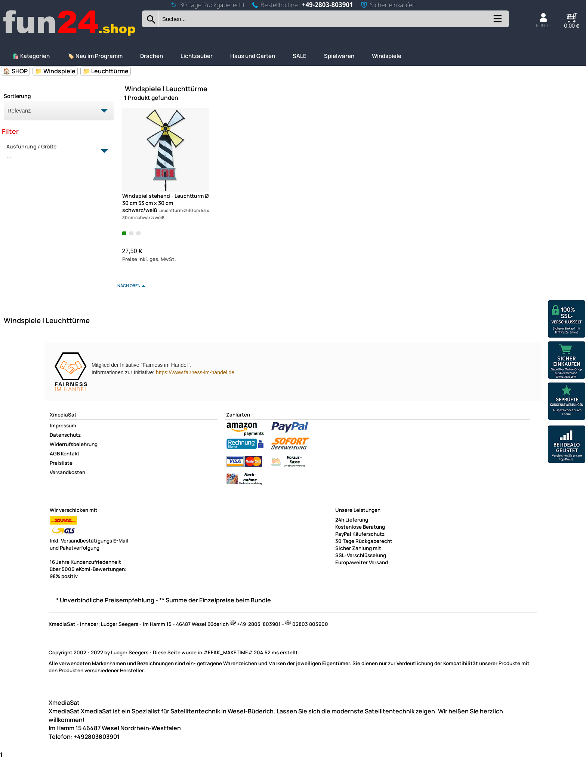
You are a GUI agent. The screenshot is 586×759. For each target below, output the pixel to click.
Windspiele (386, 56)
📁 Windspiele (55, 71)
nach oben (129, 285)
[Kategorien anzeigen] (497, 21)
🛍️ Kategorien (31, 56)
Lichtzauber (197, 56)
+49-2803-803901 (327, 4)
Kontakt (70, 453)
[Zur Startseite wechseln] (69, 35)
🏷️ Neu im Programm (95, 56)
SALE (299, 56)
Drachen (151, 56)
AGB (55, 453)
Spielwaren (339, 56)
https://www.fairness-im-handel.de (195, 372)
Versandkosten (67, 472)
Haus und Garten (252, 56)
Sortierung (17, 95)
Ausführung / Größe (54, 151)
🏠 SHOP (15, 71)
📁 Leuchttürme (106, 71)
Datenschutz (65, 434)
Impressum (63, 425)
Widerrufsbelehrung (74, 444)
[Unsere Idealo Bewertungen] (566, 445)
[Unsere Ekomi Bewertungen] (566, 402)
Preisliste (61, 463)
